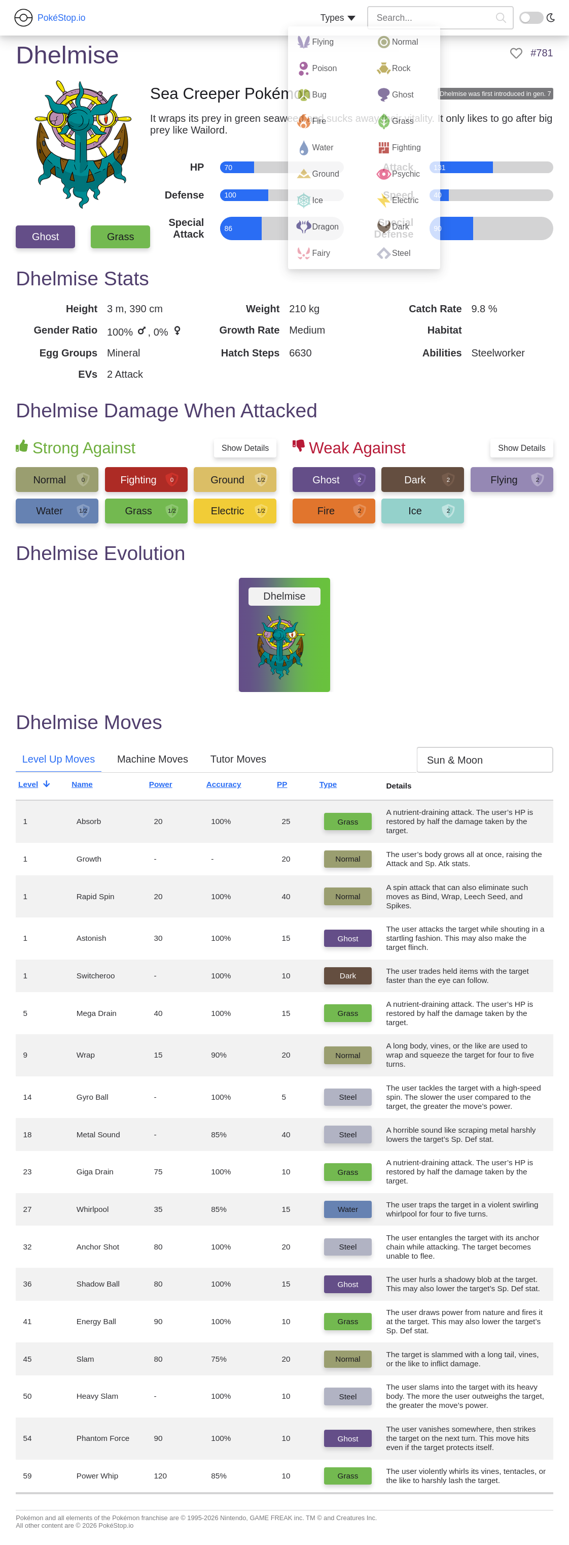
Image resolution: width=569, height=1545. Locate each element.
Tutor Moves (238, 759)
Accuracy (232, 786)
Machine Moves (152, 759)
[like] (516, 53)
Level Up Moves (58, 759)
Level (36, 786)
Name (91, 786)
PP (290, 786)
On (525, 17)
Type (336, 786)
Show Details (245, 448)
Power (169, 786)
